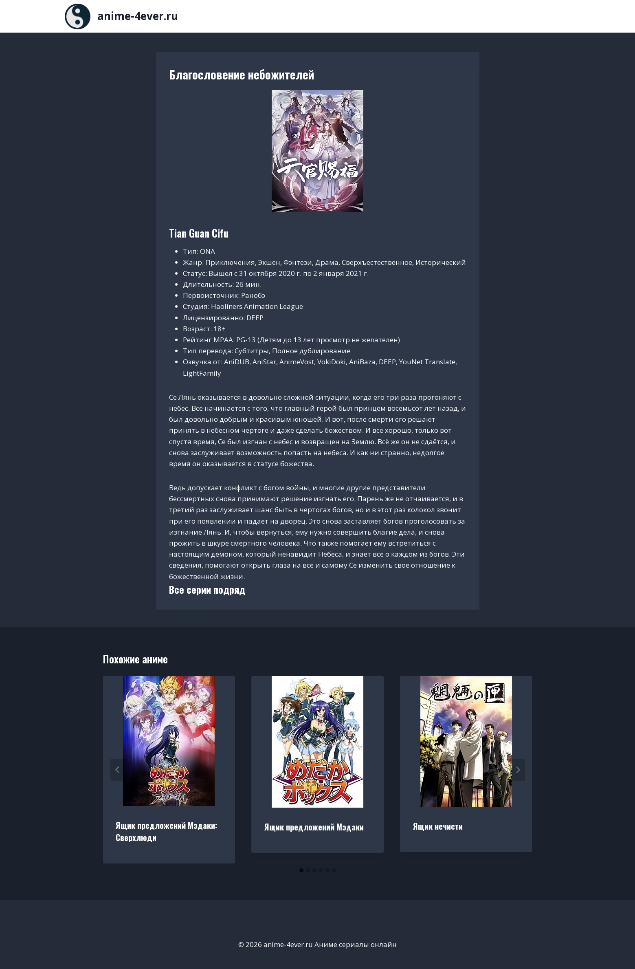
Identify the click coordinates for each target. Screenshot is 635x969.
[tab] (301, 870)
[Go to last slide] (117, 770)
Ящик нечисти (438, 826)
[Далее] (517, 770)
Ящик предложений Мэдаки (314, 827)
